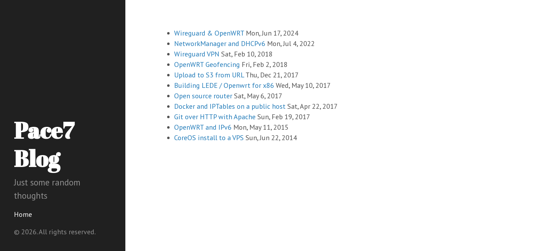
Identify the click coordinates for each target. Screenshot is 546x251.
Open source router (203, 95)
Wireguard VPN (196, 54)
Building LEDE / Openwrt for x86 (224, 85)
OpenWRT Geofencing (207, 64)
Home (23, 214)
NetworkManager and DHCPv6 (219, 43)
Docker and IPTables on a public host (230, 106)
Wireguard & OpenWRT (209, 33)
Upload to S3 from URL (209, 74)
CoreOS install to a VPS (209, 137)
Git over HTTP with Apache (215, 116)
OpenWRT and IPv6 (203, 127)
